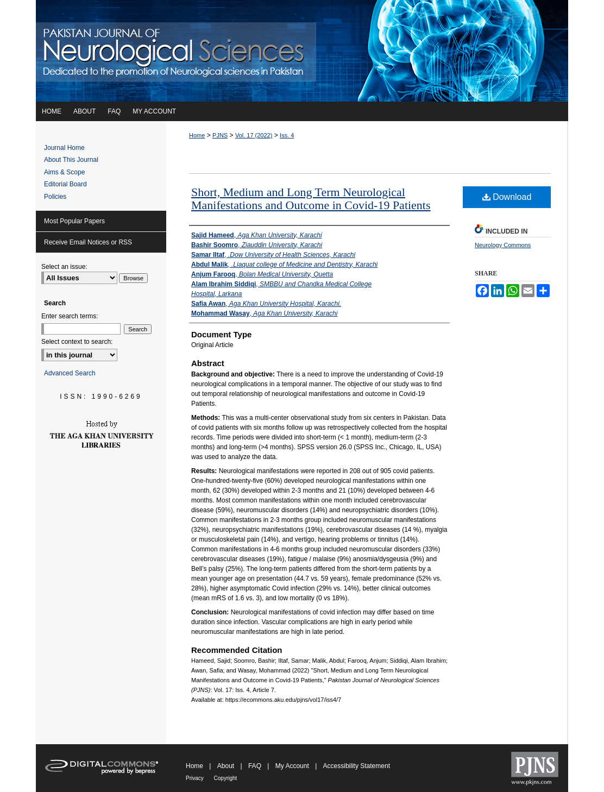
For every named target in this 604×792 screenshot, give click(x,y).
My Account (293, 766)
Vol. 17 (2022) (254, 135)
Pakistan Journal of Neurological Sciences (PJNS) (302, 51)
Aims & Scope (64, 172)
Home (197, 135)
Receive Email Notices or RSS (88, 242)
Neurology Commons (503, 245)
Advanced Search (70, 373)
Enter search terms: (69, 316)
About (226, 766)
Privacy (195, 778)
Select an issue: (64, 267)
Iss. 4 (287, 135)
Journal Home (64, 148)
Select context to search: (76, 341)
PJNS (220, 135)
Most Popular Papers (74, 221)
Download (507, 197)
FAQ (255, 766)
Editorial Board (65, 184)
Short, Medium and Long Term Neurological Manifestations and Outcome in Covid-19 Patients (311, 198)
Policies (55, 196)
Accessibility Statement (356, 766)
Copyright (225, 778)
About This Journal (71, 160)
